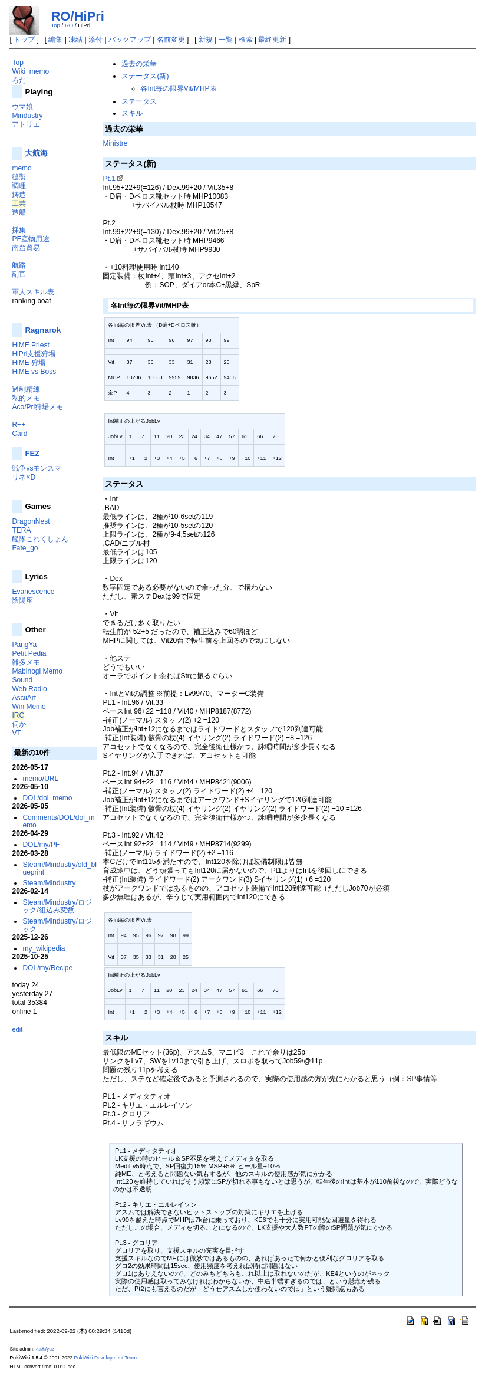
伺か (19, 724)
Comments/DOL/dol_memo (58, 821)
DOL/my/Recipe (47, 968)
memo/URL (40, 778)
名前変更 (171, 39)
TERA (21, 530)
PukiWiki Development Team (105, 1358)
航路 (19, 265)
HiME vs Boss (34, 371)
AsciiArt (24, 698)
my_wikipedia (43, 948)
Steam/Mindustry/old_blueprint (59, 868)
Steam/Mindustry (48, 883)
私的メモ (26, 398)
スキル (132, 113)
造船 (19, 212)
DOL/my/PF (41, 844)
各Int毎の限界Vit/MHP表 (178, 88)
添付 (95, 39)
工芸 (19, 203)
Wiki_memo (30, 71)
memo (21, 168)
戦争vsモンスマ (36, 468)
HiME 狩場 (28, 363)
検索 (246, 39)
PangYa (24, 645)
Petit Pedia (29, 653)
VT (16, 733)
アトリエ (26, 124)
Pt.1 (109, 179)
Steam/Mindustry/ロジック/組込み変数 (56, 906)
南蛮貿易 (26, 248)
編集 (55, 39)
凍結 (75, 39)
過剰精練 (26, 389)
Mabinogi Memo (37, 671)
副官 (19, 274)
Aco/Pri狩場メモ (37, 407)
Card (19, 433)
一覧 (226, 39)
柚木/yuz (45, 1349)
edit (17, 1029)
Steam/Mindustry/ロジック (56, 925)
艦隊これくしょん (40, 539)
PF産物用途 (30, 239)
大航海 (36, 153)
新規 (206, 39)
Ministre (115, 143)
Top (55, 25)
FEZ (32, 453)
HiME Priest (30, 345)
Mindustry (27, 115)
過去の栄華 (139, 64)
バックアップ (129, 39)
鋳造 (19, 195)
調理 (19, 186)
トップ (24, 39)
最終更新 (272, 39)
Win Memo (28, 706)
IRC (18, 715)
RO (69, 25)
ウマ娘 (22, 107)
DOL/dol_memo (47, 798)
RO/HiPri (77, 16)
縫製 (19, 177)
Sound (22, 680)
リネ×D (23, 477)
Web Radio (29, 689)
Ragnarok (43, 330)
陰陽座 (22, 600)
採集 (19, 230)
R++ (18, 425)
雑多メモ (26, 662)
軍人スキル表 (33, 292)
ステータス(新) (145, 76)
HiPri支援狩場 (33, 354)
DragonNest (31, 521)
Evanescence (33, 591)
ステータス (139, 101)
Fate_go (25, 548)
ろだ (19, 80)
